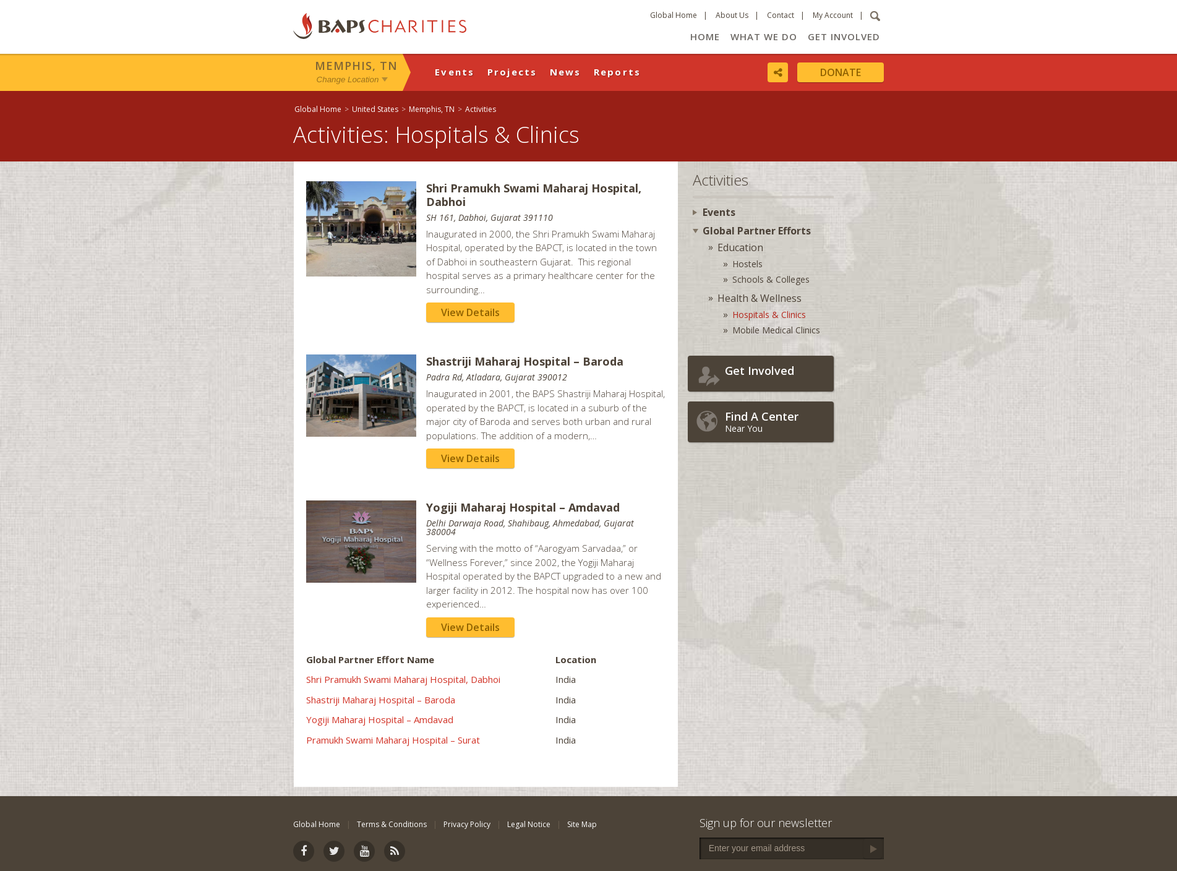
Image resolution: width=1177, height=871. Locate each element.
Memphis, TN (356, 65)
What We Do (763, 36)
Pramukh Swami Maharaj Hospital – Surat (393, 740)
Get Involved (844, 36)
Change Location (348, 79)
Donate (840, 72)
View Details (470, 312)
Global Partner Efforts (757, 231)
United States (375, 109)
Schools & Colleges (771, 279)
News (565, 72)
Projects (512, 72)
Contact (780, 15)
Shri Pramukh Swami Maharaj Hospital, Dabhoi (403, 679)
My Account (833, 15)
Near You (776, 421)
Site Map (582, 824)
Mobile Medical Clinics (776, 330)
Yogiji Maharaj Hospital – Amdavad (379, 719)
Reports (617, 72)
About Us (732, 15)
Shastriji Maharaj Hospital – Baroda (380, 699)
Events (455, 72)
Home (705, 36)
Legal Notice (528, 824)
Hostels (747, 264)
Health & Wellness (759, 298)
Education (740, 247)
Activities (480, 109)
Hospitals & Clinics (769, 314)
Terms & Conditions (392, 824)
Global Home (673, 15)
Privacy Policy (466, 824)
